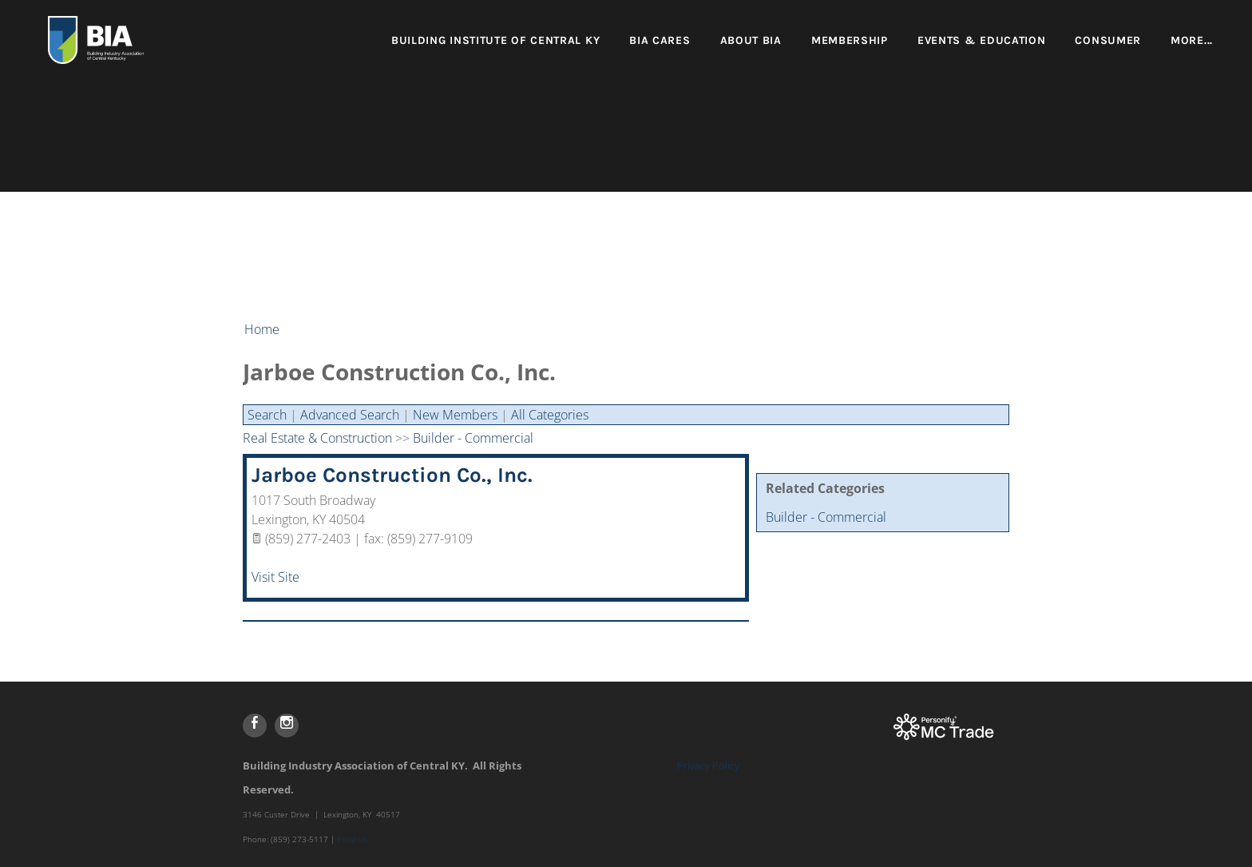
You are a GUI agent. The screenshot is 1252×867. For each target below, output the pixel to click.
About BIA (751, 40)
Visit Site (275, 577)
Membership (849, 40)
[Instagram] (287, 726)
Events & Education (981, 40)
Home (261, 329)
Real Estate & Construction (317, 438)
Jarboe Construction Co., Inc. (392, 475)
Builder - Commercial (826, 517)
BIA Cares (659, 40)
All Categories (549, 415)
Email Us (352, 839)
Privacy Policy (708, 765)
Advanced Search (349, 415)
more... (1192, 40)
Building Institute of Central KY (495, 40)
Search (267, 415)
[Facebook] (255, 726)
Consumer (1108, 40)
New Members (455, 415)
